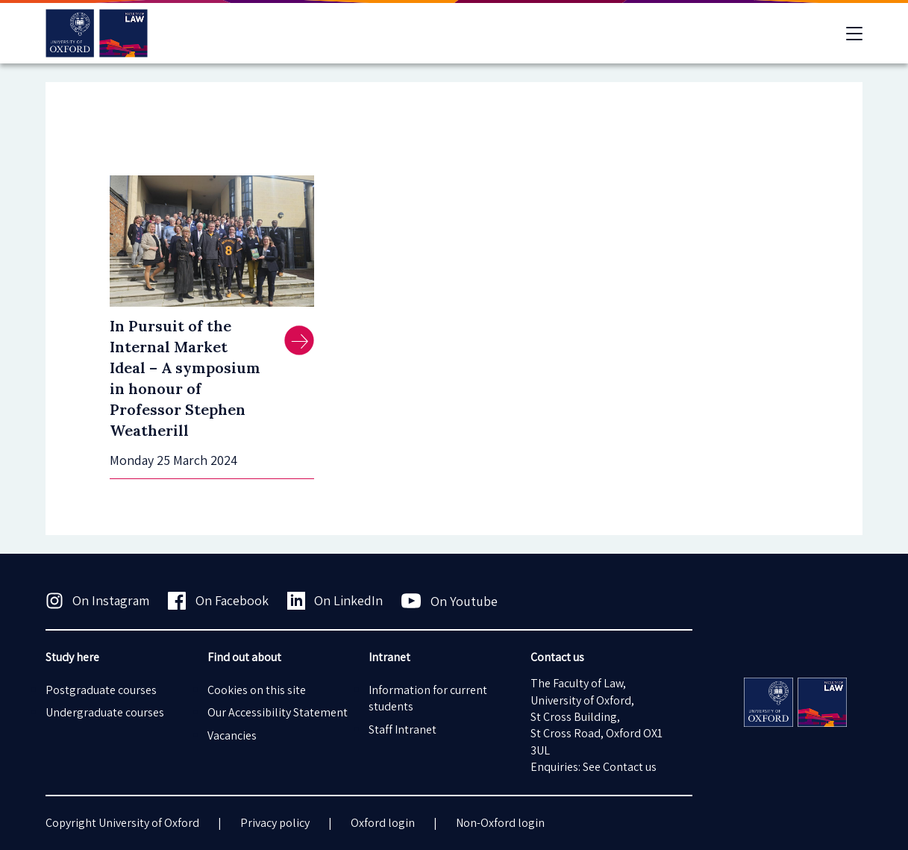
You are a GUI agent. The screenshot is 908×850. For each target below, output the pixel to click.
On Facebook (218, 601)
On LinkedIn (335, 601)
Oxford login (383, 823)
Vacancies (232, 735)
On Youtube (449, 600)
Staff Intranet (402, 729)
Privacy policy (275, 823)
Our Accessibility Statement (277, 712)
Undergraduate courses (105, 712)
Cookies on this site (256, 690)
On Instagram (98, 601)
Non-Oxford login (500, 823)
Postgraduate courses (101, 690)
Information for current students (428, 698)
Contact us (630, 767)
